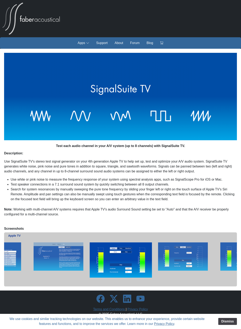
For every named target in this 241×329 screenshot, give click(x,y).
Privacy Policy (138, 309)
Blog (150, 43)
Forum (135, 43)
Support (102, 43)
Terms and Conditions (109, 309)
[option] (121, 259)
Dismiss (227, 321)
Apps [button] (83, 43)
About (119, 43)
